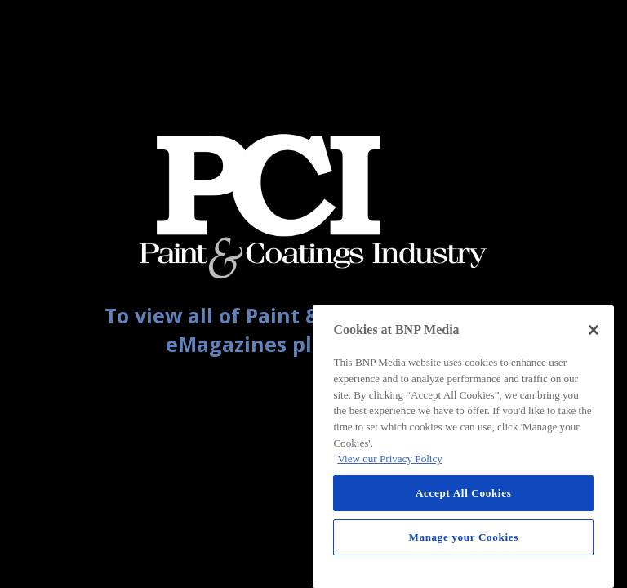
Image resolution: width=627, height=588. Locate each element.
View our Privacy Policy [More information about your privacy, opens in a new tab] (389, 458)
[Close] (593, 330)
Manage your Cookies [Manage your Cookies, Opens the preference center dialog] (463, 537)
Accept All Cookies (463, 493)
